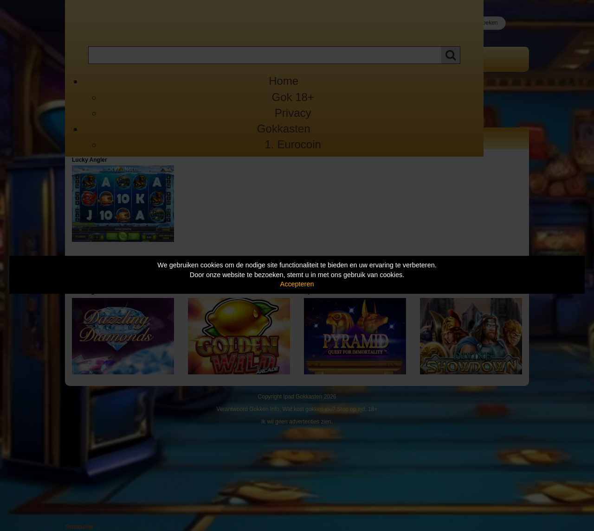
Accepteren (297, 284)
